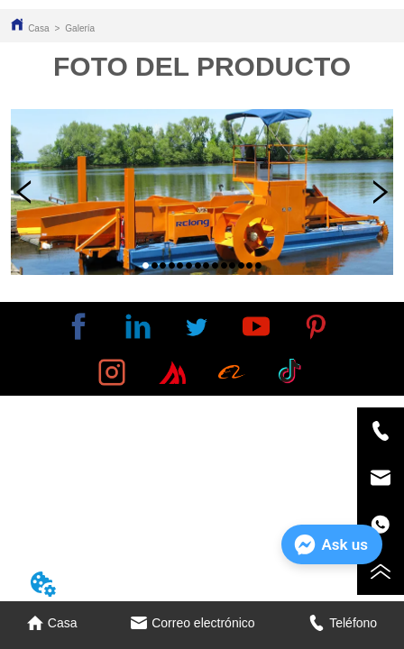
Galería (80, 28)
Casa (38, 28)
